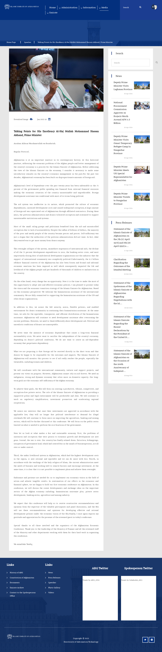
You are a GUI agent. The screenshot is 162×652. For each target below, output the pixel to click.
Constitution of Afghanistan (22, 577)
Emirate (53, 13)
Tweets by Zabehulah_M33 (131, 580)
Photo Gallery (54, 587)
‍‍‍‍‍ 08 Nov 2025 (128, 274)
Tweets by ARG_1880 (91, 580)
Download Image (23, 119)
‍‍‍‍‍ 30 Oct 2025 (128, 307)
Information (89, 8)
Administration (69, 8)
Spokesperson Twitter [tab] (138, 568)
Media (104, 8)
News (50, 572)
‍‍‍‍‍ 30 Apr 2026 (128, 93)
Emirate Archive (17, 587)
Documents (15, 582)
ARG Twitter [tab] (100, 568)
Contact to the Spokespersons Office (23, 594)
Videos (51, 592)
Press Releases (54, 577)
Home (52, 8)
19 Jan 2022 (43, 119)
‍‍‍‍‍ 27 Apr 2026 (128, 250)
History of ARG (16, 572)
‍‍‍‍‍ (124, 86)
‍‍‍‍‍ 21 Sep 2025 (128, 341)
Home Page (12, 42)
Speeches (27, 42)
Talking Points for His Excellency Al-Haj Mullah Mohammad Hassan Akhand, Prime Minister (56, 133)
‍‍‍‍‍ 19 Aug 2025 (128, 375)
